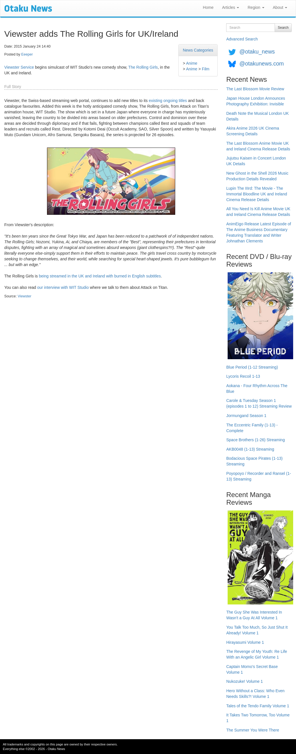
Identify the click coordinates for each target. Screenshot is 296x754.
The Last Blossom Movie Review (255, 89)
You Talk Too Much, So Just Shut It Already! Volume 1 (256, 630)
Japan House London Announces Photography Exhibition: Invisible (255, 101)
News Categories (198, 50)
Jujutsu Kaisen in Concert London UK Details (256, 161)
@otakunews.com (261, 63)
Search (283, 28)
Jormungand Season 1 (246, 415)
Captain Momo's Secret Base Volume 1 (252, 669)
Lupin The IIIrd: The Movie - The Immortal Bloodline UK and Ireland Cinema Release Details (256, 194)
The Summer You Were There (252, 730)
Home (208, 7)
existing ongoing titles (168, 100)
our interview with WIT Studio (63, 287)
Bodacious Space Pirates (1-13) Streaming (254, 461)
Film (205, 69)
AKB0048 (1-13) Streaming (250, 449)
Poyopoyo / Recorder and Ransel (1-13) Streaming (258, 476)
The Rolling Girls (143, 67)
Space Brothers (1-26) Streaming (255, 440)
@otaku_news (257, 51)
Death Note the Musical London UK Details (257, 116)
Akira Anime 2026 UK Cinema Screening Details (252, 131)
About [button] (280, 7)
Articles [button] (230, 7)
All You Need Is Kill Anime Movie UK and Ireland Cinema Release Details (258, 212)
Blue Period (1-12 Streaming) (252, 367)
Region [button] (256, 7)
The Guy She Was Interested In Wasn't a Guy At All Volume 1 (254, 615)
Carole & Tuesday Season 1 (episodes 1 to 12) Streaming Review (259, 403)
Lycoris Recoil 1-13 (243, 376)
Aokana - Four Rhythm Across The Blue (256, 388)
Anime (191, 63)
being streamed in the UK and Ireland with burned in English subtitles (100, 276)
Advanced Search (242, 39)
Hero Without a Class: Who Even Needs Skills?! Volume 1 (255, 693)
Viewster (24, 296)
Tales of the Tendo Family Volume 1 (257, 706)
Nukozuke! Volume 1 (244, 681)
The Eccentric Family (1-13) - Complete (251, 428)
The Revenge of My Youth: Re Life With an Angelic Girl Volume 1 (256, 654)
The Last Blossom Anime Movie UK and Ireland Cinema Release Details (258, 146)
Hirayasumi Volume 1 (245, 642)
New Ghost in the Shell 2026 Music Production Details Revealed (257, 176)
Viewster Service (19, 67)
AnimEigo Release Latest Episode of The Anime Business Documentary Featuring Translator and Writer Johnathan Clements (258, 232)
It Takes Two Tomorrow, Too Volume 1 (257, 718)
